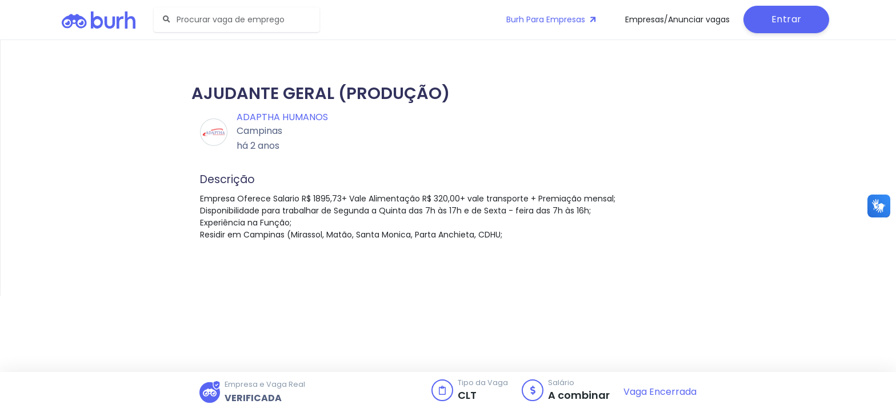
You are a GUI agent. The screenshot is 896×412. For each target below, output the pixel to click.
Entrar (786, 19)
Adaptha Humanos (282, 117)
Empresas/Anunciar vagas (677, 19)
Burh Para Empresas (552, 19)
